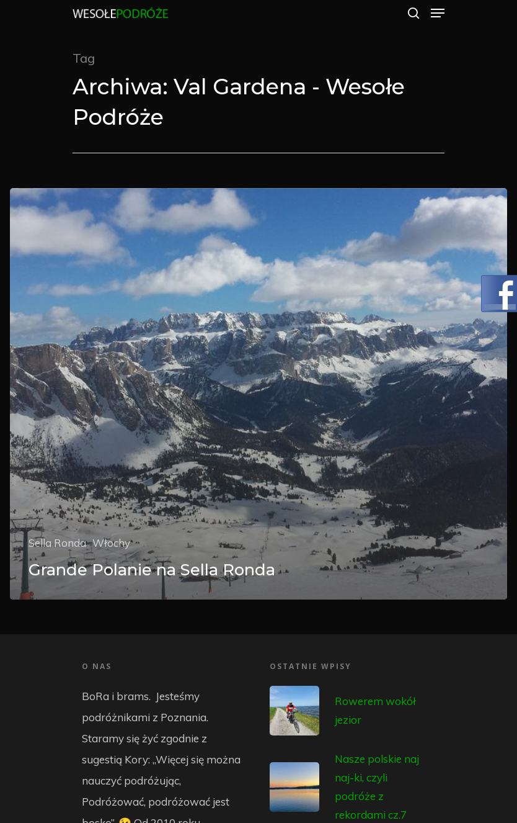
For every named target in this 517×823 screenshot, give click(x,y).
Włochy (111, 542)
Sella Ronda (57, 542)
